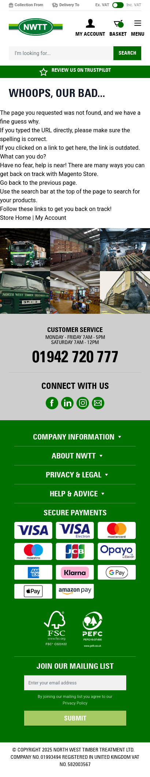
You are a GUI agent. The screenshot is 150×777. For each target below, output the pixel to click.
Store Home (15, 217)
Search (127, 53)
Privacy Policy (75, 703)
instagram (82, 403)
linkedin (67, 403)
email (98, 403)
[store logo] (36, 27)
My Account (50, 217)
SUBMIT (75, 718)
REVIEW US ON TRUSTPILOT (81, 70)
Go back (10, 182)
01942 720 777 (75, 357)
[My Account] (90, 28)
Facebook (52, 403)
